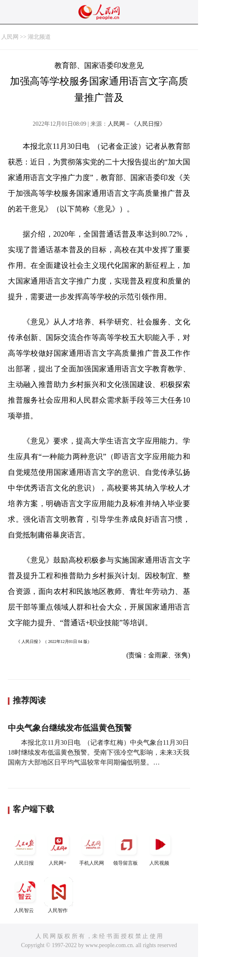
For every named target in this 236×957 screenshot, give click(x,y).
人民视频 (160, 848)
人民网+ (58, 848)
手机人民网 (92, 848)
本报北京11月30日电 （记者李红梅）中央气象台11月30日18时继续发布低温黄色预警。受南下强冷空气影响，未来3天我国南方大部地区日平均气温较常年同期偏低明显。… (98, 752)
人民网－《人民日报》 (136, 124)
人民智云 (24, 895)
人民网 (10, 37)
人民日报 (24, 848)
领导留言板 (126, 848)
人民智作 (58, 895)
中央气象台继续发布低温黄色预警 (70, 727)
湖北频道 (39, 37)
